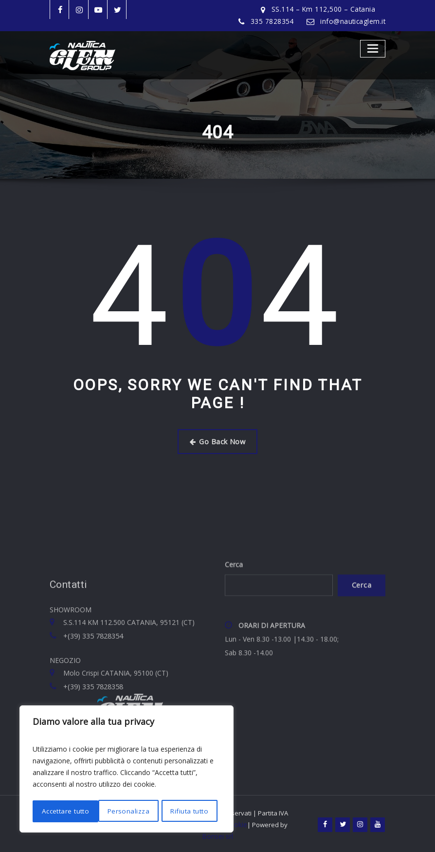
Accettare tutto (187, 811)
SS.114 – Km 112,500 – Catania (326, 9)
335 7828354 (275, 21)
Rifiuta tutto (122, 811)
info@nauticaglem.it (354, 21)
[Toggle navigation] (373, 48)
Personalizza (61, 811)
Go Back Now (217, 441)
